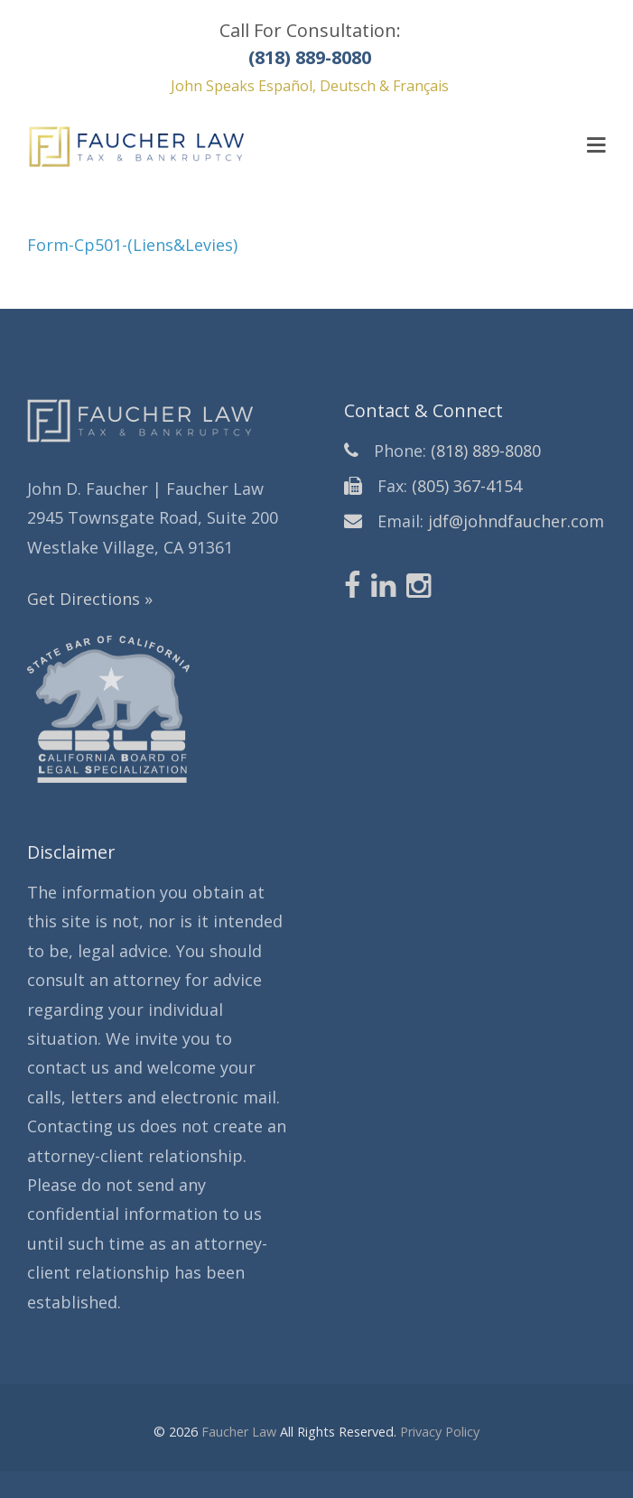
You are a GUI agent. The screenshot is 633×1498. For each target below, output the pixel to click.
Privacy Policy (439, 1431)
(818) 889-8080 (486, 450)
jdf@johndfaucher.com (516, 521)
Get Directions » (90, 598)
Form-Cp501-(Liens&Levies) (132, 245)
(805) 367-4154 (467, 486)
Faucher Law (238, 1431)
